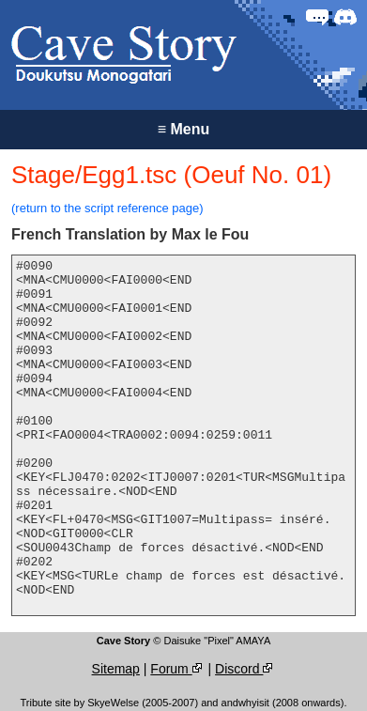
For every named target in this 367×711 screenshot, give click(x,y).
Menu (184, 129)
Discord (245, 668)
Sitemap (116, 668)
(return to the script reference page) (107, 208)
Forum (177, 668)
